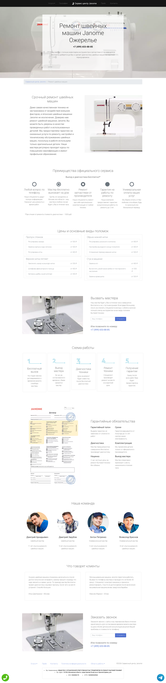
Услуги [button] (51, 3)
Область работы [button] (97, 664)
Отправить (120, 319)
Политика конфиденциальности (73, 664)
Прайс (103, 3)
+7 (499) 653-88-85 (83, 46)
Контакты (114, 3)
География (63, 3)
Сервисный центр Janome (35, 82)
